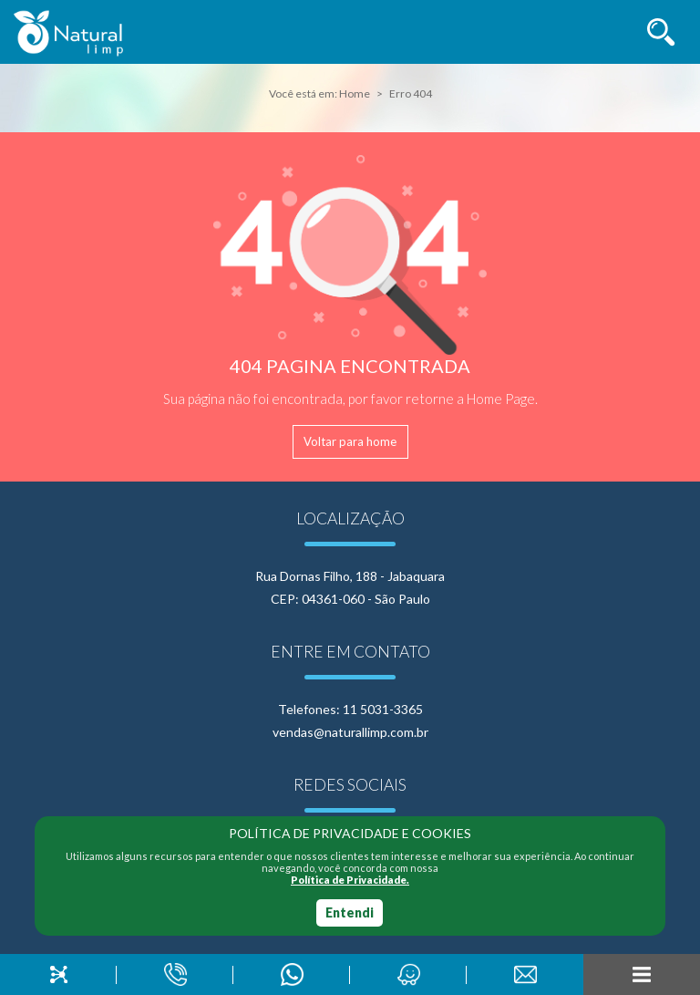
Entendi (349, 912)
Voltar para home (350, 441)
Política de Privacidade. (350, 880)
